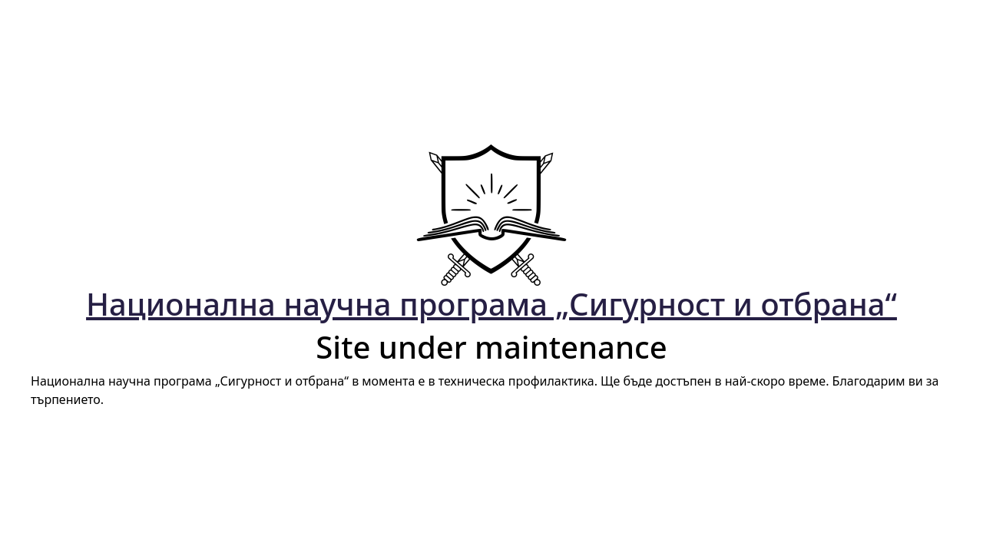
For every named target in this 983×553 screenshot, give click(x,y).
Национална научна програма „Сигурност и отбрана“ (491, 304)
